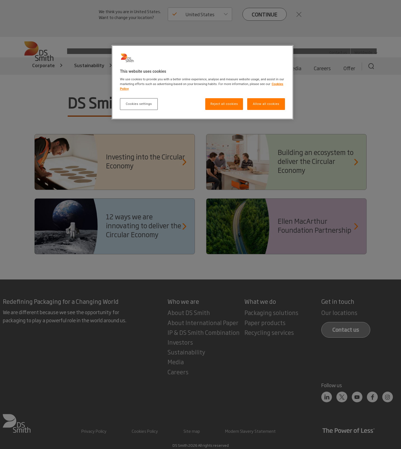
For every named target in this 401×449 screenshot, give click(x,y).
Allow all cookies (266, 104)
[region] (202, 82)
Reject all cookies (224, 104)
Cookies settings (139, 104)
